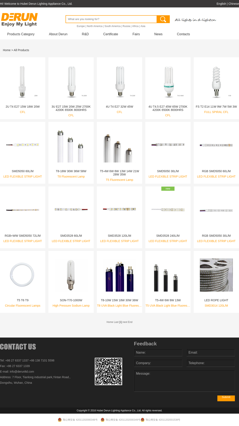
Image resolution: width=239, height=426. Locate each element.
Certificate (110, 34)
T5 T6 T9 (22, 300)
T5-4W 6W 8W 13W (168, 300)
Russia (126, 26)
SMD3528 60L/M (71, 235)
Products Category (21, 34)
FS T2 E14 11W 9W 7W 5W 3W (216, 106)
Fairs (136, 34)
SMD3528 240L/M (167, 235)
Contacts (183, 34)
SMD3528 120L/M (119, 235)
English (221, 3)
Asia (143, 26)
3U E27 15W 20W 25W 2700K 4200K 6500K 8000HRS (71, 108)
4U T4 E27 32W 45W (119, 106)
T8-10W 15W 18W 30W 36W (119, 300)
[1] (120, 322)
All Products (21, 50)
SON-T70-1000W (71, 300)
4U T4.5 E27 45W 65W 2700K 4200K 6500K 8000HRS (168, 108)
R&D (85, 34)
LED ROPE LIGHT (216, 300)
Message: (184, 381)
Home (7, 50)
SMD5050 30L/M (168, 171)
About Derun (58, 34)
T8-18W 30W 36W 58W (71, 171)
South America (112, 26)
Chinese (233, 3)
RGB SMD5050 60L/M (216, 171)
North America (94, 26)
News (158, 34)
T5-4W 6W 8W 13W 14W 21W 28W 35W (119, 172)
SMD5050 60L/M (22, 171)
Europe (81, 26)
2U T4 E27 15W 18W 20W (23, 106)
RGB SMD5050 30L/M (216, 235)
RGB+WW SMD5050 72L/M (23, 235)
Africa (135, 26)
